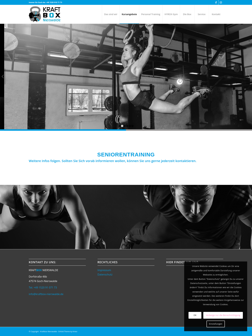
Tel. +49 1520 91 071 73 (43, 287)
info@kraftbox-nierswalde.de (46, 294)
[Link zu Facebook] (216, 2)
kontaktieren (186, 161)
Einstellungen (215, 324)
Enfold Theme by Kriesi (67, 331)
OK (195, 315)
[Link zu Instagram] (220, 2)
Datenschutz (105, 274)
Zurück (3, 76)
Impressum (104, 270)
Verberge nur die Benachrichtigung (223, 315)
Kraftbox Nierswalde (48, 331)
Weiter (249, 76)
